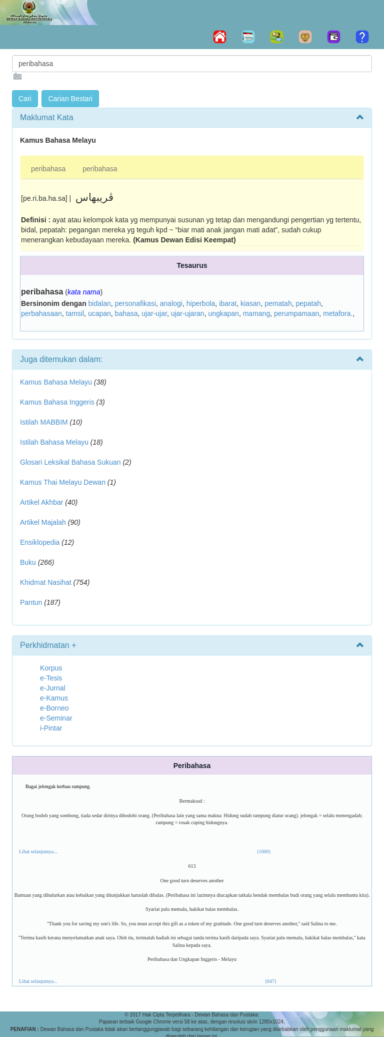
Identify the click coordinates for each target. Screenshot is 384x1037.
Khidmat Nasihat (46, 582)
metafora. (337, 313)
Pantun (31, 602)
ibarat (227, 303)
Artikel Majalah (43, 522)
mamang (256, 313)
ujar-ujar (154, 313)
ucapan (99, 313)
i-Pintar (51, 728)
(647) (271, 981)
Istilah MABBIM (44, 422)
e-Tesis (51, 678)
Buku (28, 562)
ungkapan (223, 313)
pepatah (308, 303)
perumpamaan (296, 313)
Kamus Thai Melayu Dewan (63, 482)
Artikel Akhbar (41, 502)
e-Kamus (54, 698)
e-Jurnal (53, 688)
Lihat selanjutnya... (38, 851)
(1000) (263, 851)
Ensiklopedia (40, 542)
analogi (171, 303)
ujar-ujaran (187, 313)
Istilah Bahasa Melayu (54, 442)
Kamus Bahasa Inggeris (57, 402)
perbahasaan (41, 313)
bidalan (99, 303)
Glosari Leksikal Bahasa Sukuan (70, 462)
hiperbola (201, 303)
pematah (278, 303)
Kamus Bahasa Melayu (57, 382)
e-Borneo (54, 708)
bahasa (126, 313)
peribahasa (48, 169)
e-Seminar (56, 718)
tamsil (75, 313)
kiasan (250, 303)
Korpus (51, 668)
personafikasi (135, 303)
